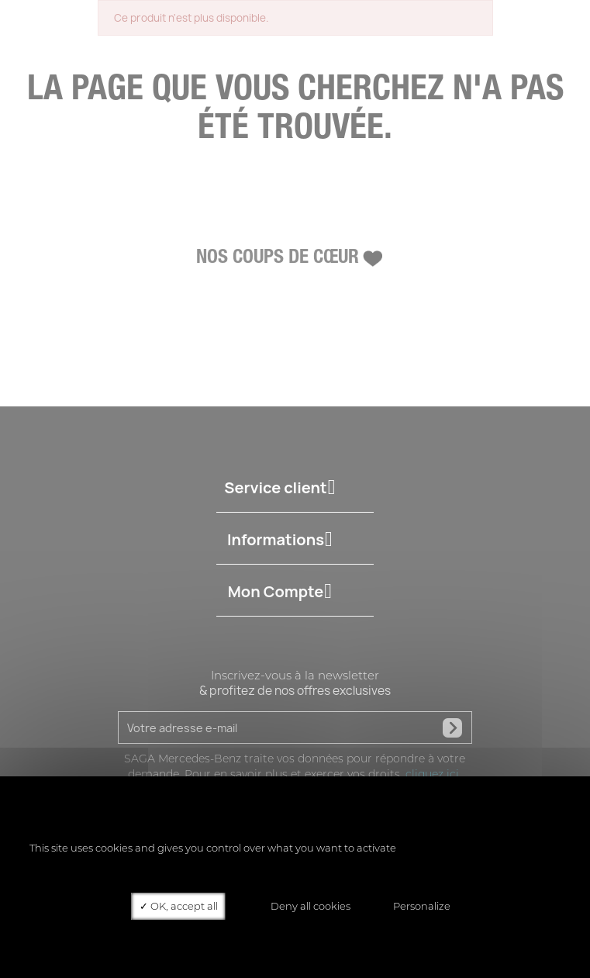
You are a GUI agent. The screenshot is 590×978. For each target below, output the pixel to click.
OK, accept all (179, 906)
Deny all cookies (305, 906)
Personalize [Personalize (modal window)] (421, 906)
